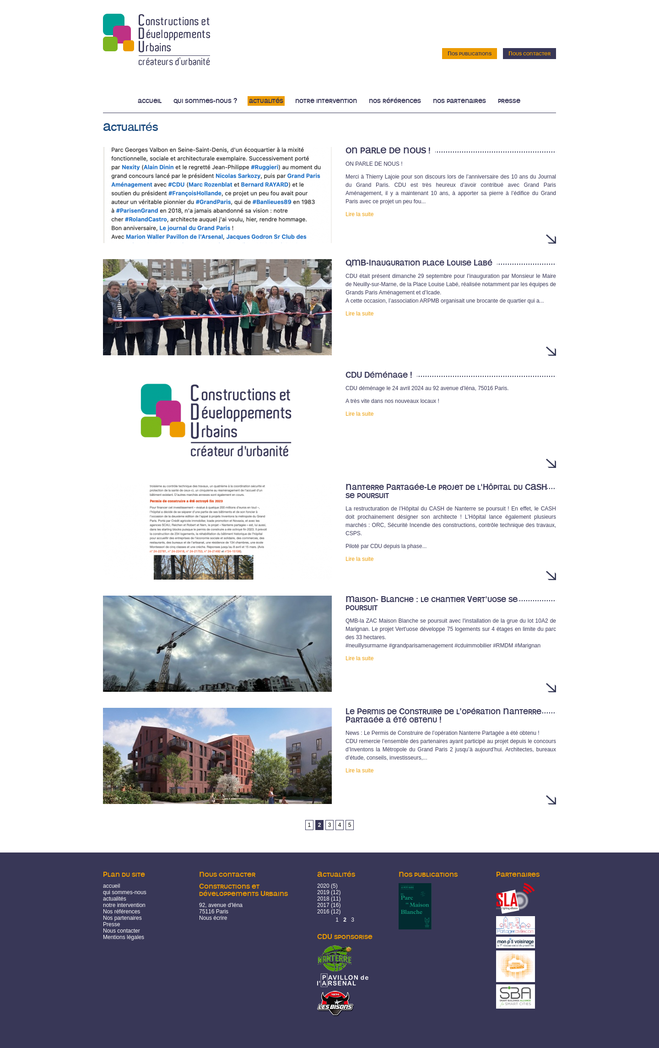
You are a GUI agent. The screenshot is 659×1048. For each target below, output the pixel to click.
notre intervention (124, 905)
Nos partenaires (459, 101)
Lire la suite (359, 214)
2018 (323, 899)
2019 (323, 892)
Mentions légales (123, 937)
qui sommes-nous (124, 892)
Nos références (395, 101)
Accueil (150, 101)
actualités (114, 899)
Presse (509, 101)
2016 (323, 911)
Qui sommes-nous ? (205, 101)
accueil (111, 886)
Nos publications (470, 53)
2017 (323, 905)
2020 (323, 886)
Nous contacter (529, 53)
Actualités (266, 101)
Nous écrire (213, 918)
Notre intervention (326, 101)
